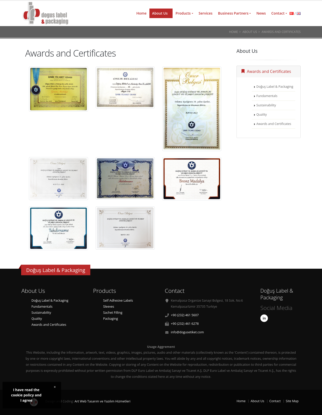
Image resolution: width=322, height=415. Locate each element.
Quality (261, 114)
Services (206, 13)
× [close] (55, 386)
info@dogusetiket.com (187, 332)
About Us (160, 13)
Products (183, 13)
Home (141, 13)
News (261, 13)
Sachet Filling (112, 312)
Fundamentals (266, 96)
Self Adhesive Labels (118, 300)
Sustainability (266, 105)
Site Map (292, 401)
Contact (278, 13)
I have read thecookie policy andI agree (26, 395)
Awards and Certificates (266, 71)
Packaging (110, 318)
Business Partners (233, 13)
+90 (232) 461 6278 (185, 323)
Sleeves (108, 306)
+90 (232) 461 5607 (185, 315)
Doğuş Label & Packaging (274, 86)
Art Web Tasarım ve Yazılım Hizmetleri (102, 401)
